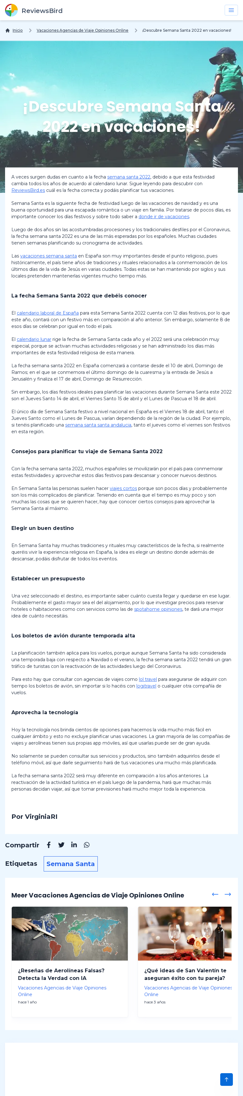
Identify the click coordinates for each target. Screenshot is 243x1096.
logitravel (146, 686)
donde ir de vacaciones (164, 216)
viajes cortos (123, 488)
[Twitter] (58, 846)
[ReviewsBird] (34, 10)
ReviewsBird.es (28, 190)
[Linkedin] (71, 846)
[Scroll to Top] (226, 1079)
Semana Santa (71, 864)
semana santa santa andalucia (98, 425)
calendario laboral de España (48, 313)
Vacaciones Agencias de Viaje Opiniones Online (82, 30)
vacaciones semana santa (48, 256)
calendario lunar (34, 339)
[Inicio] (14, 30)
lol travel (148, 679)
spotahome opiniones (158, 609)
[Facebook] (45, 846)
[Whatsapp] (83, 846)
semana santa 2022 (128, 177)
